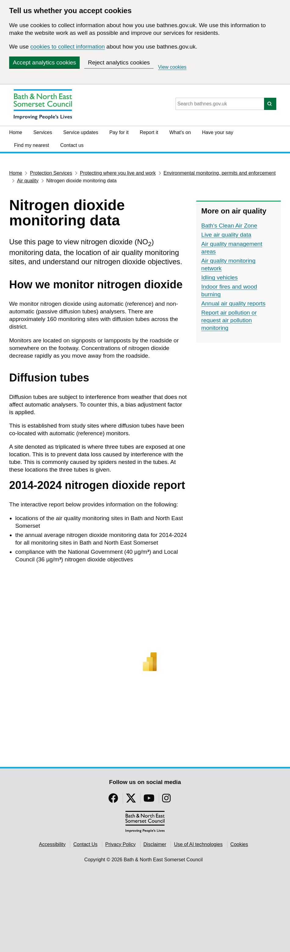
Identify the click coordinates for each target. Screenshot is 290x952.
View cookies (172, 67)
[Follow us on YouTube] (148, 800)
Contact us (71, 145)
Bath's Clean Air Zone (229, 225)
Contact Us (85, 844)
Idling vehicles (219, 277)
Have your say (217, 132)
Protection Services (51, 173)
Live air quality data (226, 235)
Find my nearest (31, 145)
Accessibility (52, 844)
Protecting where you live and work (118, 173)
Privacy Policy (120, 844)
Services (42, 132)
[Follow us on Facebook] (113, 800)
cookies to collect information (67, 46)
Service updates (80, 132)
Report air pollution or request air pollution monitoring (229, 320)
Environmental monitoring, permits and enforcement (220, 173)
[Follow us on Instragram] (166, 800)
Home (15, 132)
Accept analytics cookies (44, 62)
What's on (180, 132)
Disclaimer (154, 844)
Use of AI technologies (198, 844)
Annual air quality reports (233, 303)
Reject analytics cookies (119, 62)
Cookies (239, 844)
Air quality (27, 180)
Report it (149, 132)
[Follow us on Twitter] (131, 800)
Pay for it (119, 132)
